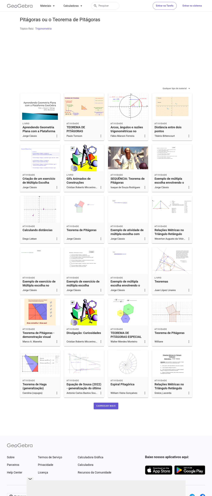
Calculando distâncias (37, 238)
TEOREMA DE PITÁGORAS (76, 137)
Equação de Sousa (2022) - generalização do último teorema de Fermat (84, 396)
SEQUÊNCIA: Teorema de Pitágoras (128, 189)
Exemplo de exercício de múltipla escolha (83, 291)
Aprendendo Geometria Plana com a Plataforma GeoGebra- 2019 (39, 139)
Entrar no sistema (192, 5)
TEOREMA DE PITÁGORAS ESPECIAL (126, 343)
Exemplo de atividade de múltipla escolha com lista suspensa (127, 242)
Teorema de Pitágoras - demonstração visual (38, 343)
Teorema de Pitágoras (82, 238)
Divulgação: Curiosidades (84, 341)
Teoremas (161, 289)
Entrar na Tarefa (164, 5)
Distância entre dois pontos (168, 137)
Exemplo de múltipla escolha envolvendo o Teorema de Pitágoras (170, 191)
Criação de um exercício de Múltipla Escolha (39, 189)
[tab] (48, 6)
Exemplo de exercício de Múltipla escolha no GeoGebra (39, 293)
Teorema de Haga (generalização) (35, 394)
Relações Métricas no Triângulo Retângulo (169, 240)
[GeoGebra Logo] (20, 6)
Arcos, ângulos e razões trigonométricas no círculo (127, 139)
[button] (106, 414)
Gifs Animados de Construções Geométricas (79, 191)
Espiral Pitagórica (122, 392)
